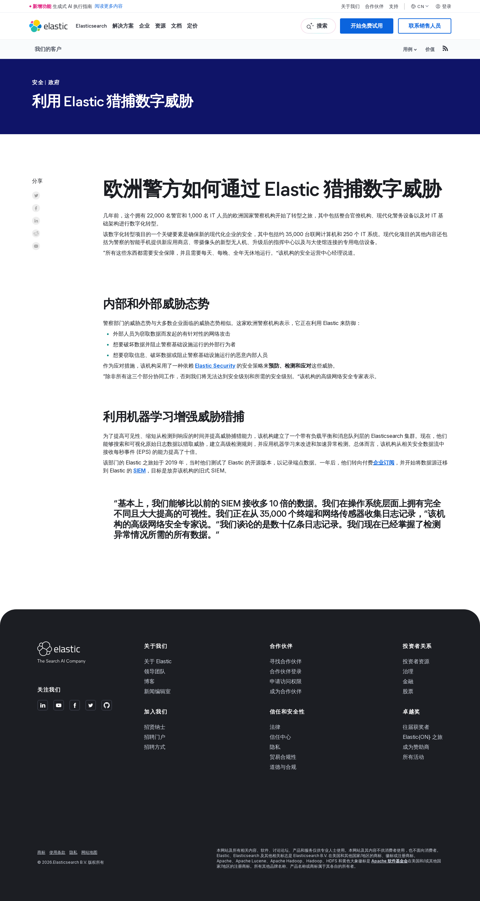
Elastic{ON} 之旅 (423, 737)
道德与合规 (283, 766)
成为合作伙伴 (286, 691)
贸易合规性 (283, 756)
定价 (192, 26)
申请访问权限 (286, 681)
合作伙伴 (374, 6)
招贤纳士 (154, 727)
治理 (408, 671)
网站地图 (89, 852)
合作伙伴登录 (286, 671)
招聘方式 (154, 747)
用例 (407, 49)
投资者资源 (416, 661)
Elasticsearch (91, 26)
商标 (41, 852)
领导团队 (154, 671)
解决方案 (123, 26)
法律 (275, 727)
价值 (430, 49)
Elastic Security (215, 365)
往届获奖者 (416, 727)
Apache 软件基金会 (389, 860)
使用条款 (57, 852)
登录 (443, 6)
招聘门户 (154, 737)
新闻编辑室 (157, 691)
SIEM (139, 470)
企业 (144, 26)
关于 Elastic (158, 661)
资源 (160, 26)
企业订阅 (383, 462)
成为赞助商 (416, 747)
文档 (176, 26)
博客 (149, 681)
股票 (408, 691)
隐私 (275, 747)
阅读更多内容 (109, 6)
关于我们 (350, 6)
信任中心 (280, 737)
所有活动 (413, 756)
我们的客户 (48, 49)
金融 (408, 681)
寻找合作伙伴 (286, 661)
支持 (393, 6)
